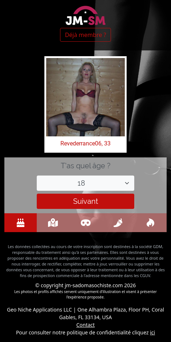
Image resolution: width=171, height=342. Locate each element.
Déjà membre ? (85, 35)
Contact (85, 324)
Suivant (85, 201)
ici (152, 332)
